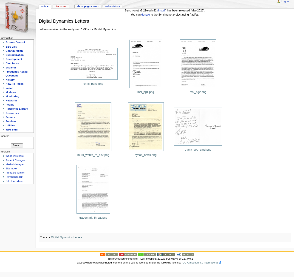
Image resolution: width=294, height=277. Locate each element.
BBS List (11, 46)
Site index (11, 168)
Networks (11, 100)
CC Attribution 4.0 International (200, 262)
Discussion (61, 6)
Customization (15, 55)
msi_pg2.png (198, 92)
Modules (11, 92)
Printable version (15, 172)
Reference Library (17, 108)
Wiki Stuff (12, 129)
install (161, 10)
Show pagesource (88, 6)
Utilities (10, 125)
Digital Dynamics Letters (66, 237)
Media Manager (15, 164)
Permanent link (14, 176)
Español (11, 67)
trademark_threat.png (93, 217)
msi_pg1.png (145, 92)
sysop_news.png (146, 155)
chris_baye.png (93, 83)
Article (45, 6)
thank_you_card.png (198, 149)
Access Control (15, 42)
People (10, 104)
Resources (12, 113)
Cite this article (14, 181)
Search (5, 135)
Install (9, 88)
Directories (12, 63)
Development (14, 59)
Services (11, 121)
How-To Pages (14, 83)
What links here (15, 156)
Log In (285, 1)
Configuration (14, 50)
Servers (10, 117)
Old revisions (112, 6)
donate (145, 14)
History (10, 79)
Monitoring (12, 96)
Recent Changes (15, 160)
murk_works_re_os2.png (93, 155)
